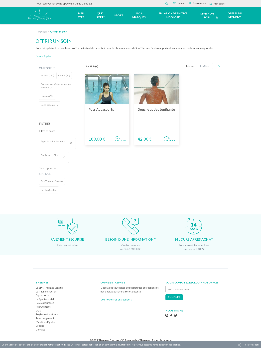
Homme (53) (47, 96)
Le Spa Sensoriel (45, 299)
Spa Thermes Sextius (52, 181)
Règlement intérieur (47, 314)
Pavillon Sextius (49, 189)
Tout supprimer (47, 168)
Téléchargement (45, 318)
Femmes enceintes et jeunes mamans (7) (56, 86)
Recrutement (43, 306)
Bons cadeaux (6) (49, 104)
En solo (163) (47, 75)
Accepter (239, 345)
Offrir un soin (207, 15)
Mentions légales (45, 321)
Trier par (190, 66)
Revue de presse (45, 302)
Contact (179, 3)
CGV (38, 310)
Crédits (40, 325)
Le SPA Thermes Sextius (49, 287)
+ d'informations (251, 344)
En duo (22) (64, 75)
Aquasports (42, 295)
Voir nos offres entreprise (115, 299)
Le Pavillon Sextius (46, 291)
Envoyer (174, 297)
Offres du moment (235, 15)
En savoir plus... (44, 56)
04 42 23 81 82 (83, 3)
